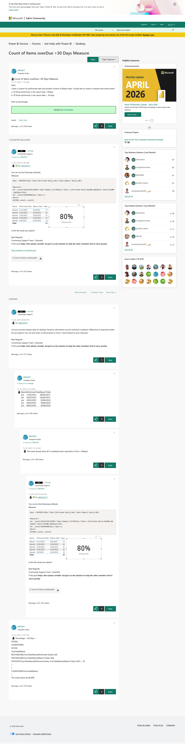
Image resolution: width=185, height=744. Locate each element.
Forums (51, 18)
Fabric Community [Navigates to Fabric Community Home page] (35, 18)
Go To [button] (170, 24)
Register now (148, 35)
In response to (19, 157)
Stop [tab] (152, 120)
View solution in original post (23, 251)
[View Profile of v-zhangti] (29, 150)
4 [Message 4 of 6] (24, 414)
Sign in (153, 24)
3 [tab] (149, 120)
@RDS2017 (25, 166)
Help (162, 24)
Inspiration (62, 18)
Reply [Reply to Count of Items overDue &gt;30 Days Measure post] (110, 126)
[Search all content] (145, 30)
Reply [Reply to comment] (110, 278)
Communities (84, 18)
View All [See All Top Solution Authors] (129, 196)
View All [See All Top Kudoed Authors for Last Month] (129, 249)
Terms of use (158, 727)
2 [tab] (147, 120)
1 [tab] (146, 120)
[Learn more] (133, 114)
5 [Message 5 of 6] (30, 460)
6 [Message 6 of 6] (36, 605)
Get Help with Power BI (58, 43)
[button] (93, 59)
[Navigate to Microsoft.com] (16, 18)
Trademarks (170, 727)
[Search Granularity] (104, 30)
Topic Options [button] (108, 59)
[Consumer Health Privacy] (42, 735)
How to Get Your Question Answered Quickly (144, 139)
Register (144, 24)
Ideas (73, 18)
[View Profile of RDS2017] (21, 70)
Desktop (80, 43)
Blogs (96, 18)
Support (116, 18)
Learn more (13, 9)
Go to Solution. (67, 109)
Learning (105, 18)
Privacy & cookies (143, 727)
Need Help (23, 120)
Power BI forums (18, 43)
